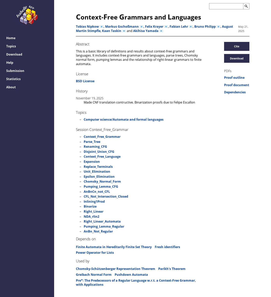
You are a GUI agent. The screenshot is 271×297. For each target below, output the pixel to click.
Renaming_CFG (95, 146)
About (11, 87)
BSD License (85, 81)
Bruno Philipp (205, 26)
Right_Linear (93, 211)
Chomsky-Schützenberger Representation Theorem (115, 269)
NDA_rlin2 (91, 216)
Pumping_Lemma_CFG (101, 186)
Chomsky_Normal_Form (102, 181)
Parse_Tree (92, 142)
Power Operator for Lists (95, 252)
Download (14, 54)
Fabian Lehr (179, 26)
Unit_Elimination (97, 171)
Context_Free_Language (102, 156)
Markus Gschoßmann (122, 26)
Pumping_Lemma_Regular (104, 226)
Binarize (90, 206)
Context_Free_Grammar (102, 136)
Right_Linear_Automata (102, 221)
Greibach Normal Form (94, 274)
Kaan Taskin (111, 31)
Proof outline (234, 78)
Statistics (13, 79)
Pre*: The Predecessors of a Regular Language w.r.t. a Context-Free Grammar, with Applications (136, 282)
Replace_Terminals (98, 166)
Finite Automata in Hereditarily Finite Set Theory (114, 247)
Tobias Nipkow (87, 26)
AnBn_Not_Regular (98, 231)
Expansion (92, 161)
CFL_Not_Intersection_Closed (106, 196)
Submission (15, 71)
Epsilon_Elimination (99, 176)
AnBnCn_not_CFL (97, 191)
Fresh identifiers (167, 247)
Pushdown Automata (131, 274)
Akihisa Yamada (145, 31)
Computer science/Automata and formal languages (124, 119)
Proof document (236, 85)
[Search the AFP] (226, 6)
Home (10, 38)
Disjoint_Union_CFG (99, 151)
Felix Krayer (154, 26)
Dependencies (235, 92)
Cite (236, 46)
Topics (11, 46)
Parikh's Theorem (172, 269)
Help (9, 62)
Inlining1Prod (94, 201)
